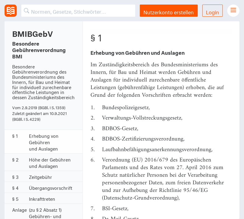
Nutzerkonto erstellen (168, 11)
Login (212, 11)
